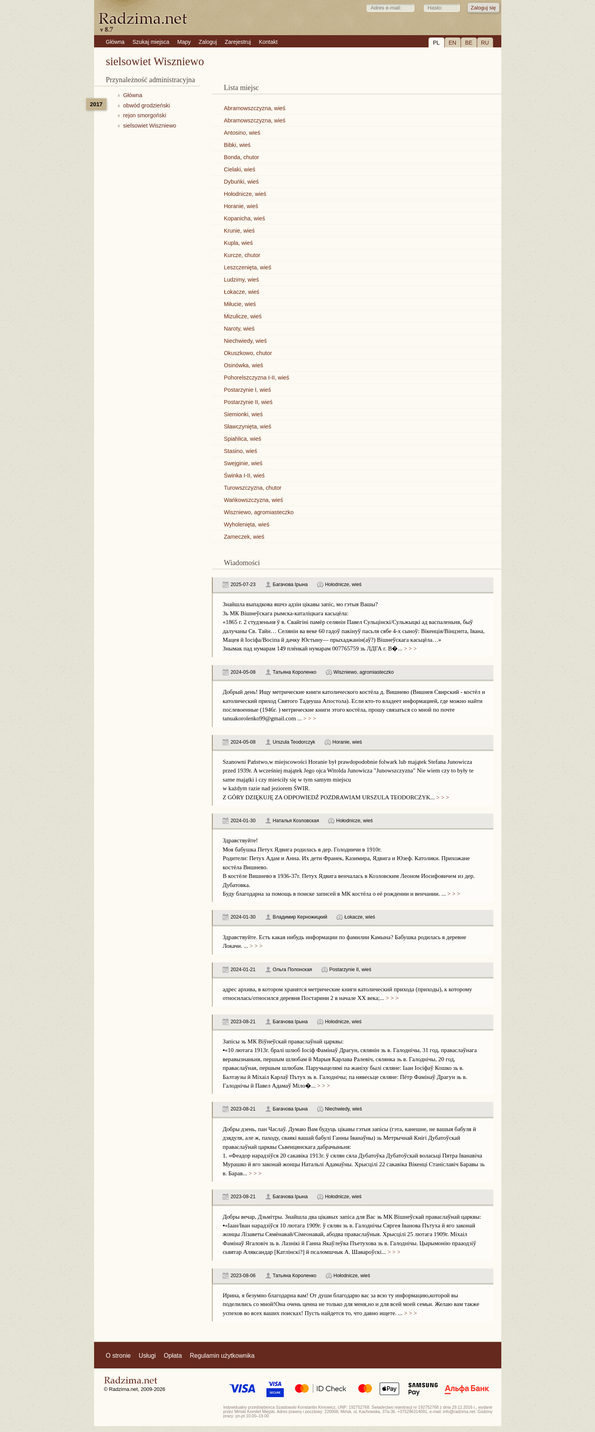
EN (452, 42)
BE (468, 42)
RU (485, 42)
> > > (409, 648)
